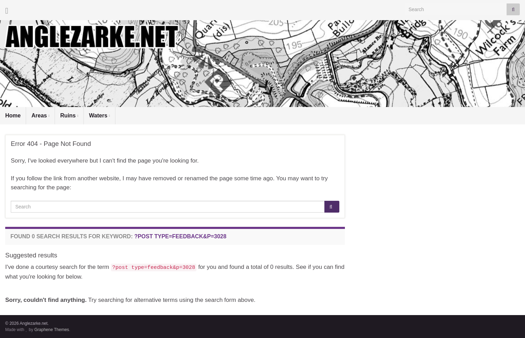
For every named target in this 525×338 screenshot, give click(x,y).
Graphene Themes (51, 329)
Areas (40, 115)
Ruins (69, 115)
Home (13, 115)
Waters (99, 115)
